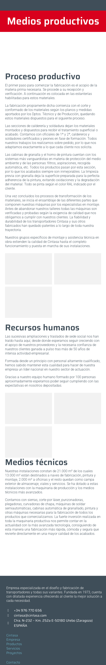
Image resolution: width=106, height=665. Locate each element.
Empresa (13, 639)
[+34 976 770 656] (10, 610)
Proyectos (14, 652)
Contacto (13, 662)
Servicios (13, 648)
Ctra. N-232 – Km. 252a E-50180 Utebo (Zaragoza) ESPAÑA (53, 623)
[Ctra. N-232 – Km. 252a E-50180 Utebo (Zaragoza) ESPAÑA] (10, 623)
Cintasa (12, 635)
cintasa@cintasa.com (30, 615)
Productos (14, 644)
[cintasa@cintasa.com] (10, 615)
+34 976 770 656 (28, 610)
